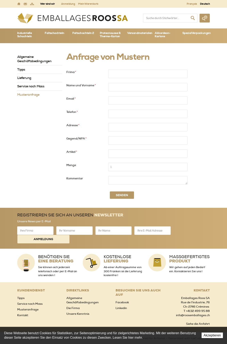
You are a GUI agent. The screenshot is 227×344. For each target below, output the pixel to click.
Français (192, 4)
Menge (71, 165)
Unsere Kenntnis (77, 305)
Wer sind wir (47, 4)
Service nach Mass (30, 86)
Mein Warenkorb (88, 4)
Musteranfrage (28, 94)
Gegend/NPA (76, 138)
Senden (122, 195)
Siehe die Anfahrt (198, 315)
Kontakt (22, 306)
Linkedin (121, 299)
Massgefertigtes (189, 250)
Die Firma (73, 299)
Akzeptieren (212, 335)
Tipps (21, 69)
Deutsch (205, 4)
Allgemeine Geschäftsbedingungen (34, 59)
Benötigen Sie (55, 250)
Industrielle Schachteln (24, 34)
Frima (71, 72)
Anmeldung (68, 4)
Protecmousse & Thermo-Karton (110, 34)
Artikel (71, 152)
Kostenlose (117, 250)
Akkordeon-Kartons (162, 34)
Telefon (72, 112)
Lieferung (24, 78)
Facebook (122, 293)
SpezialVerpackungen (196, 33)
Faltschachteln (54, 33)
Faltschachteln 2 (83, 33)
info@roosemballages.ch (193, 306)
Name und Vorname (81, 85)
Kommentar (74, 178)
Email (71, 98)
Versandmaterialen (139, 33)
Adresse (72, 125)
